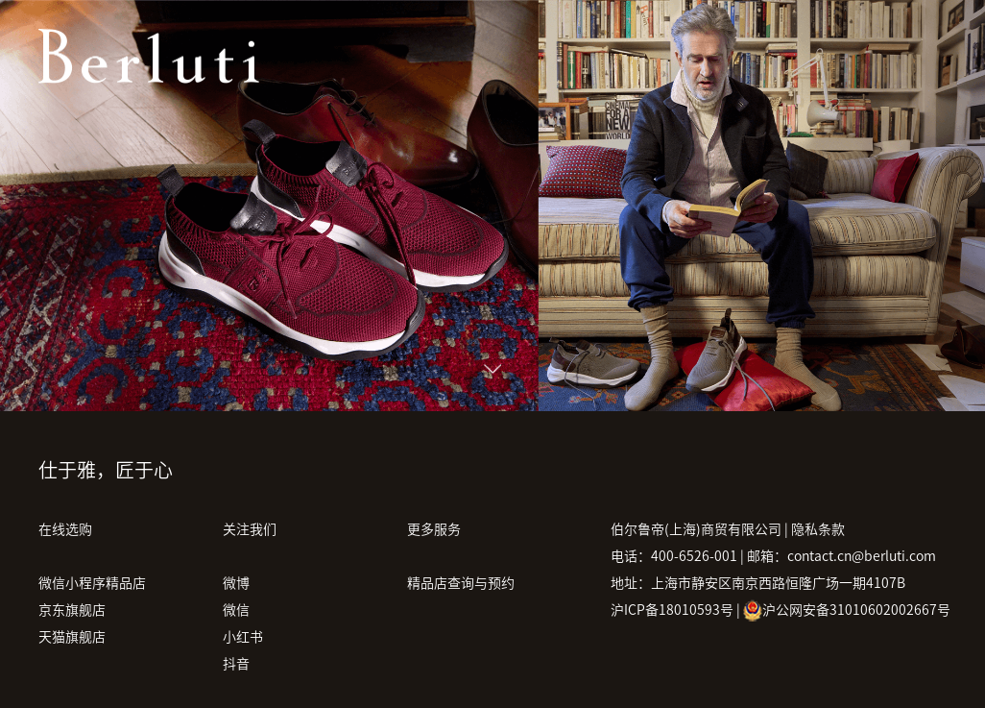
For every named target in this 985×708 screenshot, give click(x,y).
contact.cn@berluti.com (861, 556)
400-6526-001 (694, 556)
